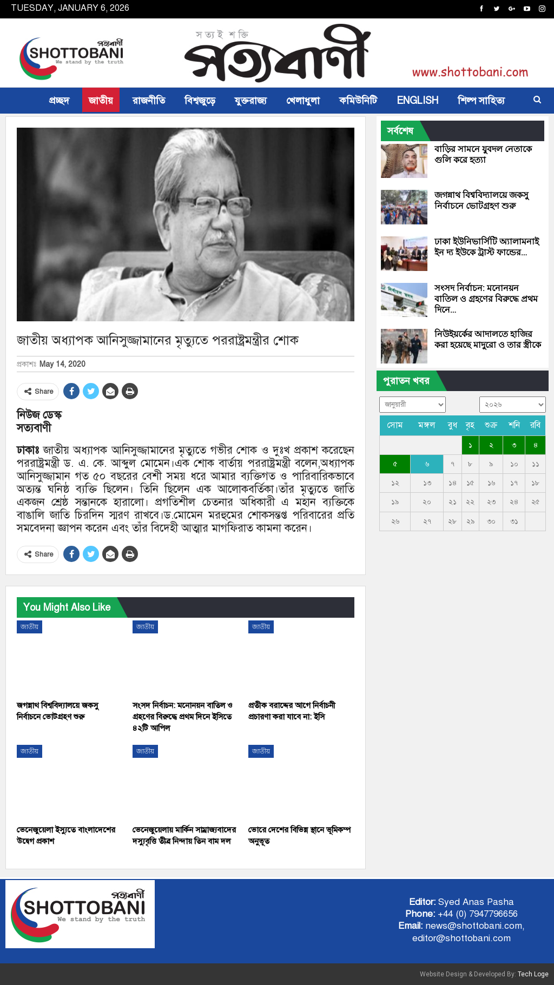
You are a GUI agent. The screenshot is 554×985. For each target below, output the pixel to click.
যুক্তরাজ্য (251, 101)
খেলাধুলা (303, 101)
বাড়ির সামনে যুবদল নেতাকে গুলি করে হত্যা (483, 154)
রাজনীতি (149, 101)
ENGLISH (417, 101)
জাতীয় (101, 101)
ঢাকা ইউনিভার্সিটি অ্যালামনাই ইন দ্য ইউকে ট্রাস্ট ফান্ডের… (486, 246)
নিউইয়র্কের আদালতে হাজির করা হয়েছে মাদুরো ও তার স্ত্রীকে (487, 339)
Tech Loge (533, 974)
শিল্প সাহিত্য (481, 101)
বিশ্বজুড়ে (199, 101)
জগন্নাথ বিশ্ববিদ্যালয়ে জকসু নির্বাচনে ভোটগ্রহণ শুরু (481, 200)
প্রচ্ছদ (59, 101)
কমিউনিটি (358, 101)
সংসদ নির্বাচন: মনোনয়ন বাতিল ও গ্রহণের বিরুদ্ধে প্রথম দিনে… (486, 299)
